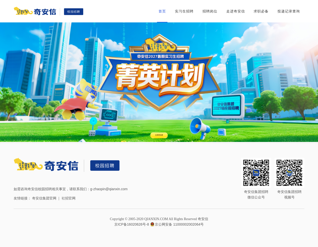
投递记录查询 (289, 11)
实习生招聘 (184, 11)
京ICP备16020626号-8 (131, 224)
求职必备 (261, 11)
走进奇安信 (235, 11)
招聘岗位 (209, 11)
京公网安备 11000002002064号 (177, 224)
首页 (162, 11)
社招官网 (69, 198)
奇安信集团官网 (44, 198)
